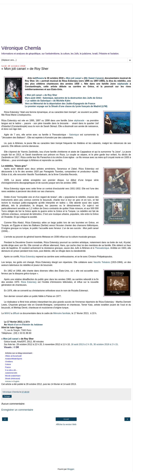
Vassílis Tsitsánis (101, 262)
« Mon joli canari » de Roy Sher (41, 95)
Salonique (74, 134)
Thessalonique (102, 248)
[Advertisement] (66, 23)
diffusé (16, 313)
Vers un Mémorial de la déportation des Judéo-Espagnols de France (60, 103)
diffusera (39, 78)
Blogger (70, 469)
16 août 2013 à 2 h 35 (81, 344)
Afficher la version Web (66, 424)
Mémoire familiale (61, 313)
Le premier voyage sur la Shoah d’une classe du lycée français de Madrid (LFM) (66, 106)
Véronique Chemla (21, 48)
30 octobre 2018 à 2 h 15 (105, 344)
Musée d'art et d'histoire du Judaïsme (25, 324)
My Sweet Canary (94, 78)
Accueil (66, 419)
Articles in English (12, 381)
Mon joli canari (10, 339)
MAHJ (7, 313)
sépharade (122, 84)
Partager (7, 396)
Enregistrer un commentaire (17, 409)
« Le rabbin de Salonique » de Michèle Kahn (47, 100)
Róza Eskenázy (27, 256)
